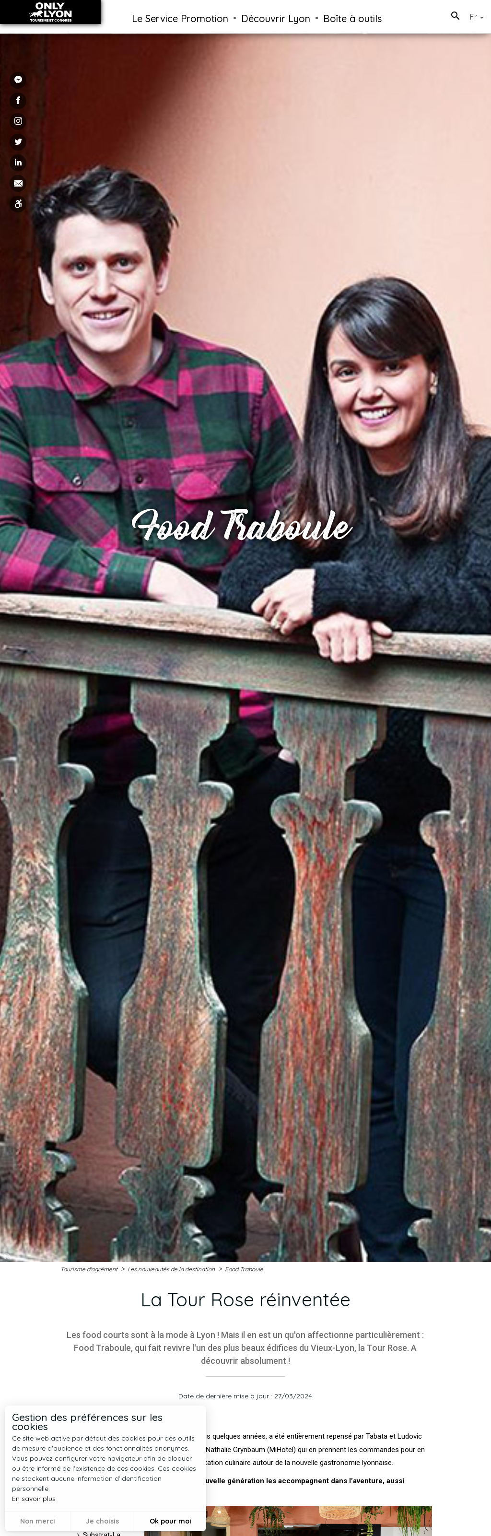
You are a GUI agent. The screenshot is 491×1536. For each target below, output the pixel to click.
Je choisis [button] (102, 1521)
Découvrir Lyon (275, 18)
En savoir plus (34, 1498)
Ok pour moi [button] (170, 1521)
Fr (477, 17)
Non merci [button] (37, 1521)
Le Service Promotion (180, 18)
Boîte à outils (352, 18)
